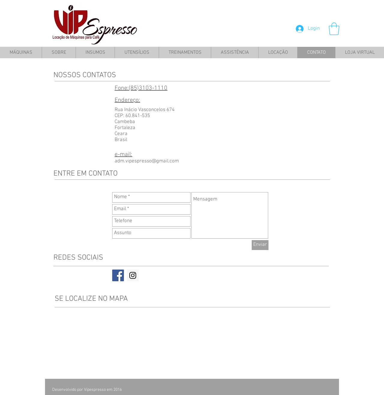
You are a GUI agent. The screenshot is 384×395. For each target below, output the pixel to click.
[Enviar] (260, 245)
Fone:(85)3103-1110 (141, 88)
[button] (334, 29)
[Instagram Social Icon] (133, 275)
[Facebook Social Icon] (118, 275)
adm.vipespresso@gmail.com (147, 161)
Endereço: (127, 100)
